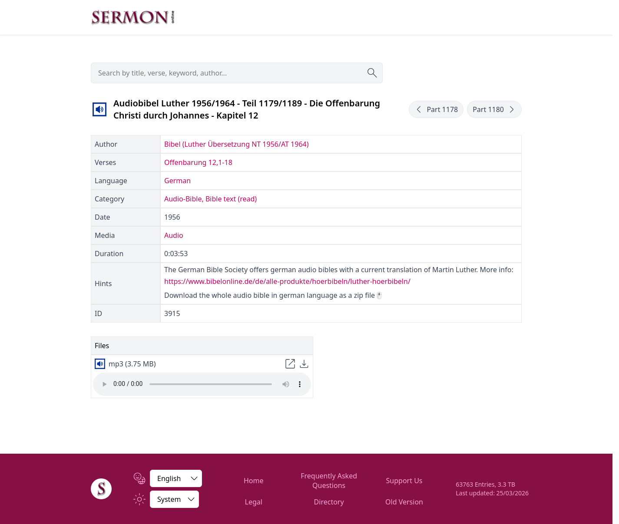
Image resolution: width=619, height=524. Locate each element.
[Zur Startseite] (133, 17)
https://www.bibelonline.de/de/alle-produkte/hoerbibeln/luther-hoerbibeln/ (287, 281)
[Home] (101, 488)
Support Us (404, 480)
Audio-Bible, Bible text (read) (210, 199)
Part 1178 (436, 109)
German (177, 180)
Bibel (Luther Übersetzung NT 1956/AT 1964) (236, 144)
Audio (173, 235)
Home (254, 480)
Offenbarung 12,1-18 (198, 162)
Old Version (404, 502)
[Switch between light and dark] (174, 499)
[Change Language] (176, 478)
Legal (253, 502)
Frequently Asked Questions (329, 480)
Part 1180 (494, 109)
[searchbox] (237, 73)
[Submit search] (372, 73)
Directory (329, 502)
